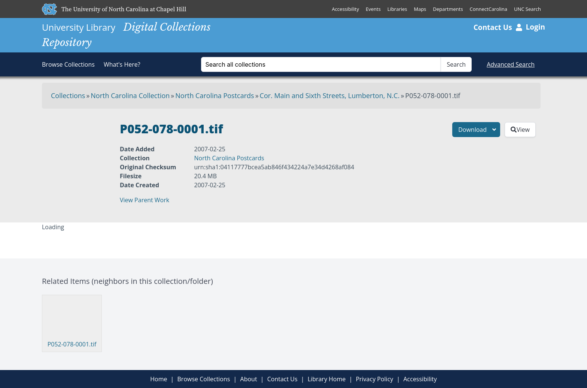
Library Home (327, 379)
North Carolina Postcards (214, 95)
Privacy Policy (374, 379)
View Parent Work (144, 200)
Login (530, 27)
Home (158, 379)
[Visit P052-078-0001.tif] (72, 318)
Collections (68, 95)
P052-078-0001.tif (72, 344)
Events (373, 9)
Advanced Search (511, 64)
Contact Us (493, 27)
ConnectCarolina (488, 9)
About (248, 379)
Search (456, 64)
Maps (420, 9)
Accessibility (345, 9)
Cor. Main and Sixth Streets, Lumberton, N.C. (330, 95)
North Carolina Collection (130, 95)
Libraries (397, 9)
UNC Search (527, 9)
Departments (448, 9)
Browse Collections (68, 64)
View (520, 129)
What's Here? (122, 64)
